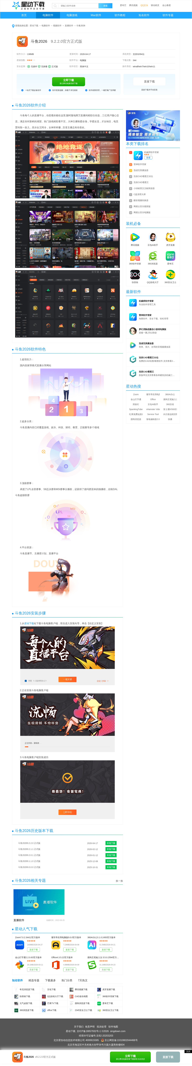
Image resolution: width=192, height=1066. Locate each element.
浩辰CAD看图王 (141, 182)
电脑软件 (48, 15)
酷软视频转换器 (141, 200)
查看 (148, 157)
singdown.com (117, 1031)
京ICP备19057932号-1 (89, 1031)
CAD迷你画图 (81, 996)
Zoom (136, 394)
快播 (170, 419)
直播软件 (69, 25)
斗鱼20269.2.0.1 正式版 (29, 855)
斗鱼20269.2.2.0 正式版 (29, 843)
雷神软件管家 (140, 164)
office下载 (51, 1010)
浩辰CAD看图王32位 (143, 176)
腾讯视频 (133, 5)
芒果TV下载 (52, 1003)
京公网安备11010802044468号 (119, 1040)
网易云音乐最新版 (142, 206)
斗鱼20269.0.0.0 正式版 (29, 867)
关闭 (188, 1051)
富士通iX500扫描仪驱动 (170, 409)
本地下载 (111, 843)
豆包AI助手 (153, 245)
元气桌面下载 (26, 1003)
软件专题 (168, 15)
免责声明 (90, 1026)
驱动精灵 (155, 5)
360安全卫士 (170, 282)
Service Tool (153, 414)
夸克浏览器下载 (27, 989)
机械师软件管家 (151, 152)
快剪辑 (135, 282)
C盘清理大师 (140, 194)
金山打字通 (136, 399)
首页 (24, 15)
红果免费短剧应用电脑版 (136, 414)
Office (153, 399)
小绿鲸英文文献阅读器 (144, 188)
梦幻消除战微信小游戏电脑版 (152, 329)
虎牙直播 (170, 245)
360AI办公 (170, 394)
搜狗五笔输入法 (170, 399)
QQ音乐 (144, 5)
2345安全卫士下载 (83, 1010)
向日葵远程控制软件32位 (170, 414)
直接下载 (149, 81)
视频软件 (57, 25)
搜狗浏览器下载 (82, 1003)
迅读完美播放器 (141, 170)
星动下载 (34, 25)
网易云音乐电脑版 (142, 212)
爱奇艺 (123, 5)
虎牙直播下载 (108, 989)
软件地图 (113, 1026)
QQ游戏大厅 (153, 282)
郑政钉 (136, 404)
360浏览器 (153, 263)
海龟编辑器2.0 (153, 419)
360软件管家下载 (110, 996)
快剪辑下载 (25, 996)
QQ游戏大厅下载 (55, 996)
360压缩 (170, 404)
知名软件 (144, 15)
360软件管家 (135, 263)
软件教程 (120, 15)
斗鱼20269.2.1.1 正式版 (29, 849)
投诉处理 (101, 1026)
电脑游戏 (72, 15)
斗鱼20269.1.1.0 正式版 (29, 861)
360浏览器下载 (27, 1010)
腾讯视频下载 (81, 989)
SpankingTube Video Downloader (136, 409)
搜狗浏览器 (136, 419)
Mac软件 (96, 15)
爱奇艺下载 (107, 1003)
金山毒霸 (166, 5)
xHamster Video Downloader (153, 409)
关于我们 (79, 1026)
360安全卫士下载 (110, 1010)
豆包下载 (51, 989)
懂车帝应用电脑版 (153, 394)
